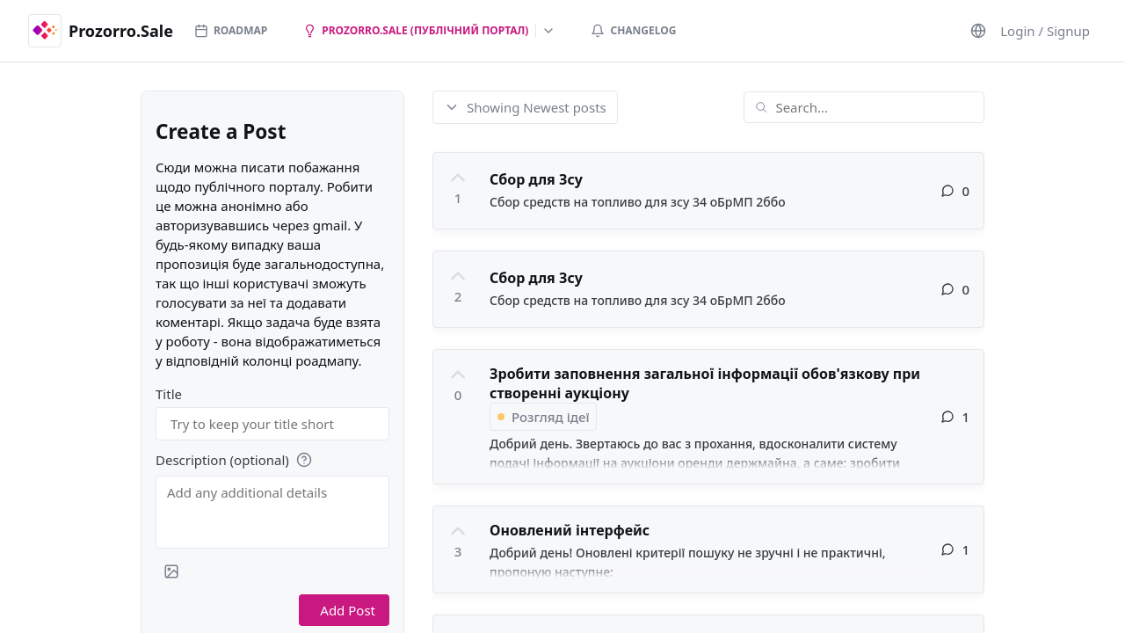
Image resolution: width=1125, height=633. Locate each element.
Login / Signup (1045, 31)
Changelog (633, 30)
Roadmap (230, 30)
